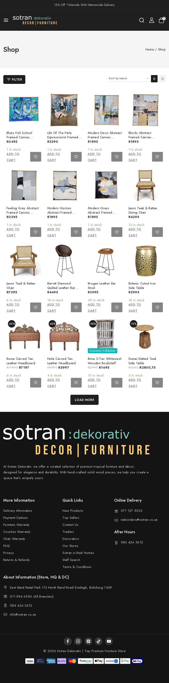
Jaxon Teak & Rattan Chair (21, 285)
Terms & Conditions (76, 566)
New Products (72, 510)
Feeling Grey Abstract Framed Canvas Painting (23, 212)
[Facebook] (68, 641)
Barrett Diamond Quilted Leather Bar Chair (61, 288)
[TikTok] (99, 641)
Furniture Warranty (16, 524)
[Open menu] (6, 20)
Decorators (70, 538)
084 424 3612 (132, 542)
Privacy (8, 552)
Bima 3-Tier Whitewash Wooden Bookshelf (104, 361)
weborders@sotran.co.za (139, 519)
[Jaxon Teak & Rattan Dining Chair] (146, 185)
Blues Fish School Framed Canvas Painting (19, 137)
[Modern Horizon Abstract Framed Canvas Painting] (64, 185)
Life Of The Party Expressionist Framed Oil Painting (62, 137)
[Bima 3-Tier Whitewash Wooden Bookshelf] (105, 336)
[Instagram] (78, 641)
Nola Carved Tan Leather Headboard (61, 361)
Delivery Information (17, 510)
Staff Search (71, 559)
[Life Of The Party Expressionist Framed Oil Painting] (64, 110)
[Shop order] (128, 78)
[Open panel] (14, 79)
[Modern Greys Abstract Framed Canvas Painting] (105, 185)
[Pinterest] (88, 641)
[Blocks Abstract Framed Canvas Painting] (146, 110)
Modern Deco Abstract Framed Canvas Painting (105, 137)
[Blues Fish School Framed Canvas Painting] (24, 110)
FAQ (6, 545)
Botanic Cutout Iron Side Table (142, 285)
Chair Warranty (14, 538)
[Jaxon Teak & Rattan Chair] (24, 260)
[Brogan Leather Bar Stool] (105, 260)
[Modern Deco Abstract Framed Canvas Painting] (105, 110)
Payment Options (15, 517)
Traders (68, 531)
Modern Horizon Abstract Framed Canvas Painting (59, 212)
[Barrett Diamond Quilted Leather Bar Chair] (64, 260)
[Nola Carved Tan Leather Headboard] (64, 336)
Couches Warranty (16, 531)
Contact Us (70, 524)
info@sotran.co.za (23, 614)
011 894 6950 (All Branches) (31, 596)
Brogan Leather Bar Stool (102, 285)
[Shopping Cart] (162, 20)
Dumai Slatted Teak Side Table (142, 361)
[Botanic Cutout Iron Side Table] (146, 260)
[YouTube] (109, 641)
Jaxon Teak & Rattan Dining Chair (143, 210)
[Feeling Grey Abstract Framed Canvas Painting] (24, 185)
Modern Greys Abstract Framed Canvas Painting (100, 212)
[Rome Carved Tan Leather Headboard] (24, 336)
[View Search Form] (142, 20)
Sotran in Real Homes (78, 552)
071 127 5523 (132, 510)
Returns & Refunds (16, 559)
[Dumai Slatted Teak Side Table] (146, 336)
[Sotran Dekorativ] (35, 20)
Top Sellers (70, 517)
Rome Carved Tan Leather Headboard (21, 361)
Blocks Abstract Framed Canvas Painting (140, 137)
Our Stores (70, 545)
